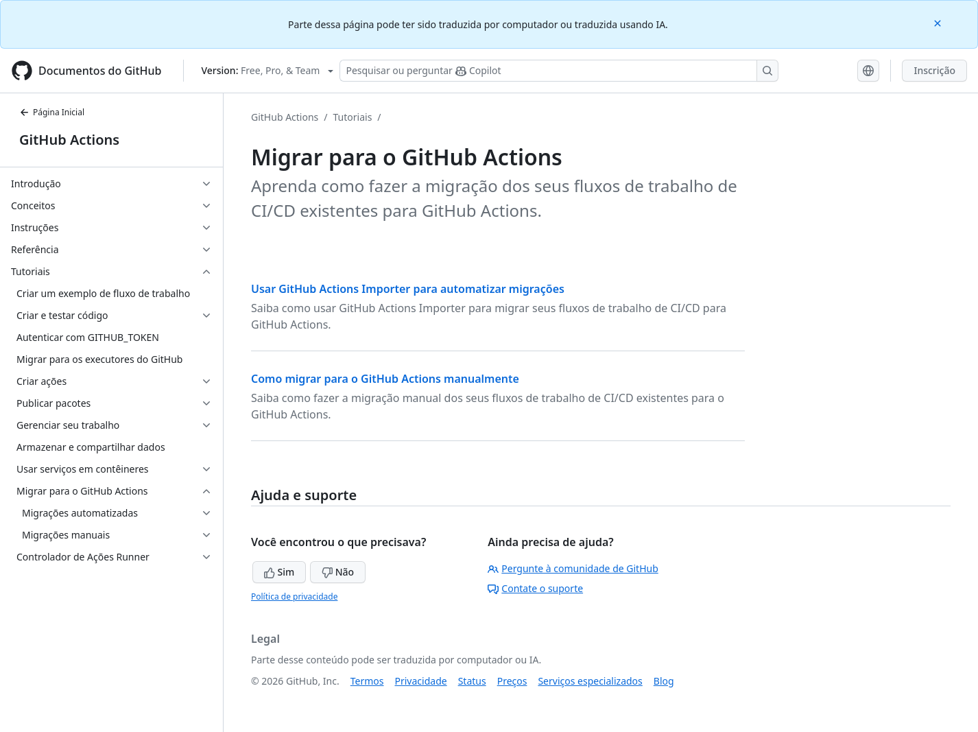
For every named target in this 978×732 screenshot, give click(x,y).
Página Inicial (51, 112)
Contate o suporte (535, 588)
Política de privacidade (294, 596)
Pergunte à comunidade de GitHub (573, 568)
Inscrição (934, 70)
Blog (664, 680)
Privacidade (421, 680)
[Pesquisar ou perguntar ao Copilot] (558, 71)
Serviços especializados (590, 680)
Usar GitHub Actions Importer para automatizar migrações (407, 288)
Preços (512, 680)
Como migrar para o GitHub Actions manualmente (385, 378)
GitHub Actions (69, 139)
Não (338, 571)
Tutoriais (352, 116)
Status (472, 680)
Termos (367, 680)
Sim (279, 571)
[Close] (939, 22)
